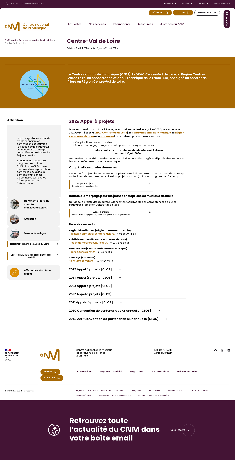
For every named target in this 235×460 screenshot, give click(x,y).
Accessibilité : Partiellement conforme (114, 395)
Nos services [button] (97, 24)
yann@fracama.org (81, 261)
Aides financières (21, 40)
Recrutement (154, 390)
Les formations (160, 372)
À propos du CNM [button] (172, 24)
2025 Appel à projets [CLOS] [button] (90, 269)
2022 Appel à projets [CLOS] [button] (90, 294)
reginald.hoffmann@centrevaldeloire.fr (93, 234)
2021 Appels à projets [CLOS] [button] (91, 302)
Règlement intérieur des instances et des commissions (99, 390)
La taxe (180, 13)
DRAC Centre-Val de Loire (110, 133)
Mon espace (204, 13)
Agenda (227, 21)
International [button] (121, 24)
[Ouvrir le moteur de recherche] (24, 3)
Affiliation (157, 13)
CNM (7, 40)
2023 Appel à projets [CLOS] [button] (90, 286)
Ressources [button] (145, 24)
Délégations (136, 390)
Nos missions (84, 372)
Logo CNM (136, 372)
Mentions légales (83, 395)
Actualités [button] (75, 24)
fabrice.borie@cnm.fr (82, 252)
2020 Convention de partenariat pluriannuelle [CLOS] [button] (110, 310)
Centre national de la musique (151, 133)
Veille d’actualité (187, 372)
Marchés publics (175, 390)
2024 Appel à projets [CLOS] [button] (90, 277)
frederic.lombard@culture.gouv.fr (89, 243)
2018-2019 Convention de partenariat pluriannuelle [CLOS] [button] (114, 319)
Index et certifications (199, 390)
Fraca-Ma (107, 136)
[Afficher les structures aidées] (33, 272)
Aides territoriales (43, 40)
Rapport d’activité (111, 372)
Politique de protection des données (153, 395)
